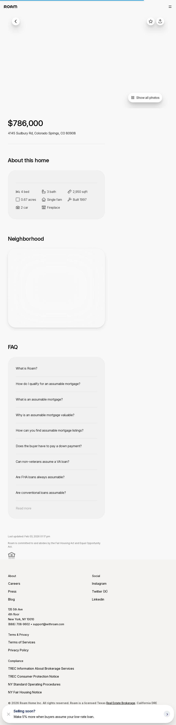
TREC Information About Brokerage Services (41, 668)
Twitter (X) (100, 591)
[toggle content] (56, 368)
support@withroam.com (48, 624)
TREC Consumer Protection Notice (33, 676)
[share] (160, 21)
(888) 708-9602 (19, 624)
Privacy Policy (18, 650)
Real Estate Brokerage (120, 703)
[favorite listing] (151, 21)
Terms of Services (21, 642)
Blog (11, 599)
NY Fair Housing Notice (25, 692)
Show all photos (145, 98)
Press (12, 591)
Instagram (99, 583)
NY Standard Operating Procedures (34, 684)
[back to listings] (16, 21)
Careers (14, 583)
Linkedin (98, 599)
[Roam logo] (10, 7)
